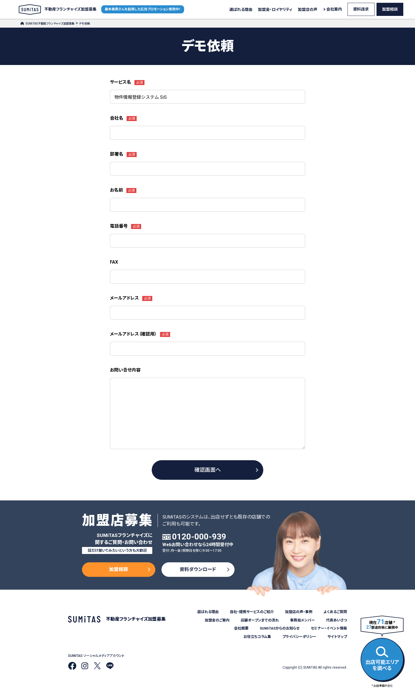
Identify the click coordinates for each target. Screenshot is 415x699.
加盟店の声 (307, 9)
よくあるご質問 (335, 612)
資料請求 (361, 9)
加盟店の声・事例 (298, 612)
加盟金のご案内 (217, 620)
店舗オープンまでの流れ (260, 620)
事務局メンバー (302, 620)
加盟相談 (390, 9)
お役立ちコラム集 (257, 637)
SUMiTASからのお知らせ (280, 628)
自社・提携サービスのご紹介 (252, 612)
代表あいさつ (336, 620)
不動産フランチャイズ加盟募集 (57, 9)
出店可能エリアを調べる (382, 658)
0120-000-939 (199, 536)
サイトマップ (337, 637)
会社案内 (334, 9)
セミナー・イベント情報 (329, 628)
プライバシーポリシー (299, 637)
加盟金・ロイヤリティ (275, 9)
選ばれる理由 (240, 9)
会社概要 (241, 628)
